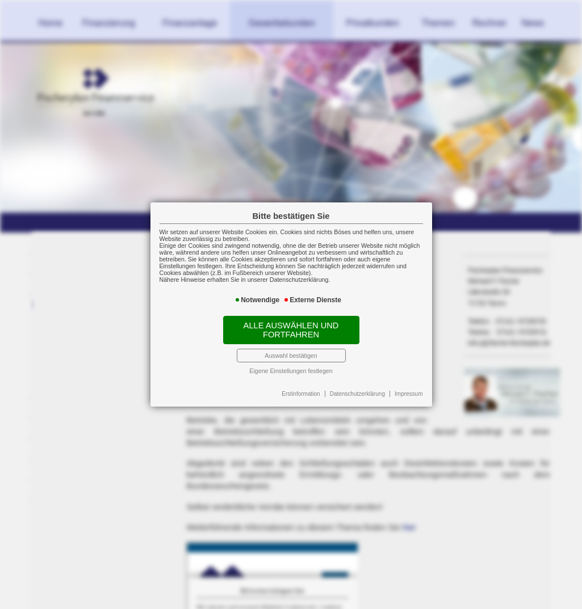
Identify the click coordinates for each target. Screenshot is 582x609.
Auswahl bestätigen (291, 355)
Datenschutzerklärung (357, 394)
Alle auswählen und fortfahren (291, 330)
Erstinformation (301, 394)
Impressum (408, 394)
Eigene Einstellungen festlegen (290, 370)
